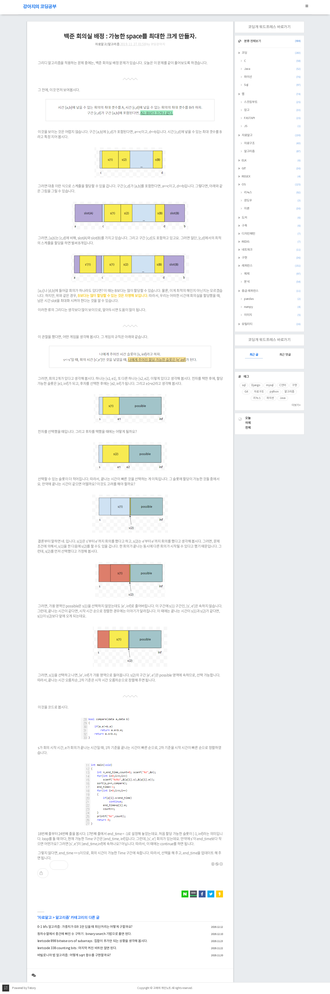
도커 (271, 218)
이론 (272, 208)
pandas (272, 299)
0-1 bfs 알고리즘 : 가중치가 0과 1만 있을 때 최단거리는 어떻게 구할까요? (85, 927)
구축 (271, 226)
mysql (269, 385)
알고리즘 (62, 918)
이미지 (272, 315)
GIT (271, 168)
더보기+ (296, 405)
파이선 (272, 77)
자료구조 (272, 143)
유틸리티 (271, 324)
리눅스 (272, 192)
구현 (271, 258)
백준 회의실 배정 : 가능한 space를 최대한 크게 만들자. (130, 36)
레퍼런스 (271, 266)
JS (272, 126)
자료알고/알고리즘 (107, 44)
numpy (272, 307)
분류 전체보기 (272, 41)
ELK (271, 160)
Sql (272, 85)
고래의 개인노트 (162, 988)
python (274, 391)
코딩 (271, 53)
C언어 (282, 385)
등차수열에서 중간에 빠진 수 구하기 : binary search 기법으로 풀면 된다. (84, 934)
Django (255, 385)
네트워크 (271, 250)
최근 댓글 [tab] (285, 355)
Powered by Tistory (24, 988)
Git (246, 391)
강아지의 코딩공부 (39, 7)
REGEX (271, 176)
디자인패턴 (271, 234)
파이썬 (270, 398)
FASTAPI (272, 118)
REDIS (271, 242)
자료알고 (45, 918)
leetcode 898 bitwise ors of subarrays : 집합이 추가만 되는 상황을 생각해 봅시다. (92, 941)
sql (243, 385)
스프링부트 (272, 102)
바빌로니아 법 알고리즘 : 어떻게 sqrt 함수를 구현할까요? (74, 955)
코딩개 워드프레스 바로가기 (269, 27)
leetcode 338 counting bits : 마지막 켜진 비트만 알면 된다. (77, 948)
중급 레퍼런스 (271, 291)
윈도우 (272, 200)
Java (272, 69)
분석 (272, 282)
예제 (272, 274)
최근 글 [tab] (254, 355)
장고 (272, 110)
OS (271, 184)
